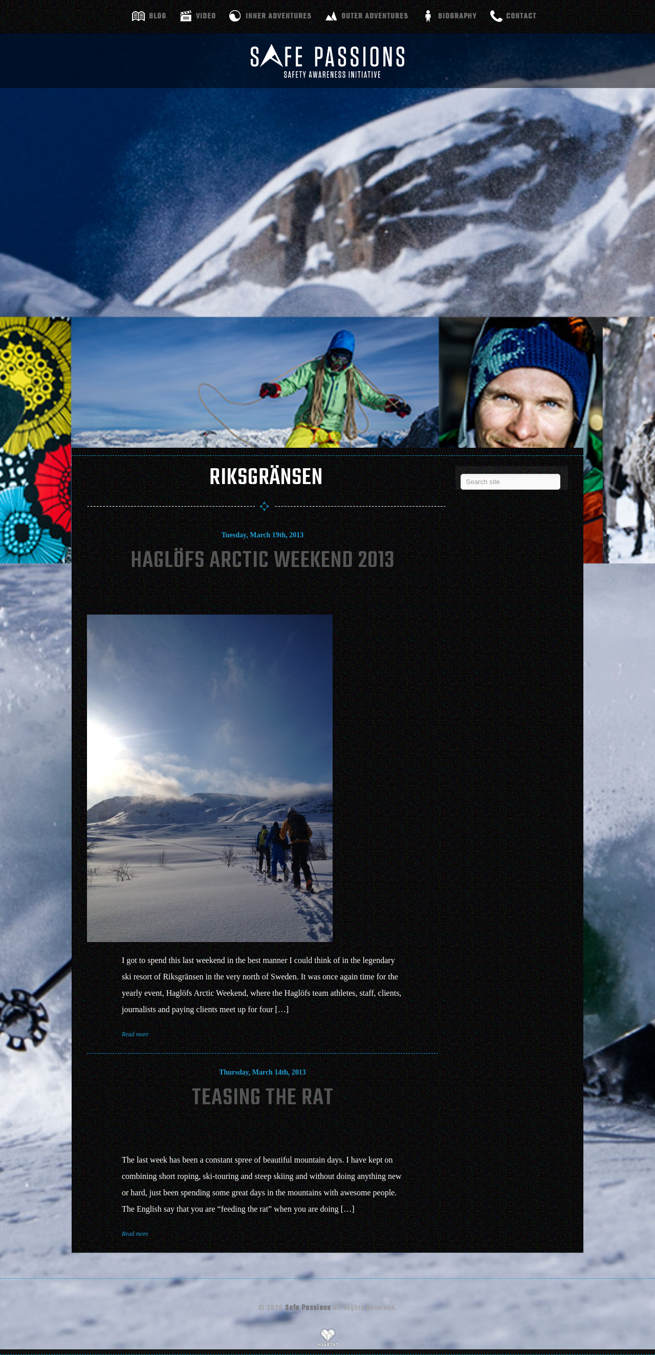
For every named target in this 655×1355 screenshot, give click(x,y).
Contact (521, 16)
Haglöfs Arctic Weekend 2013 (262, 561)
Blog (157, 16)
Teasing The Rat (263, 1098)
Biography (457, 16)
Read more (135, 1034)
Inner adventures (279, 16)
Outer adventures (374, 16)
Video (206, 16)
